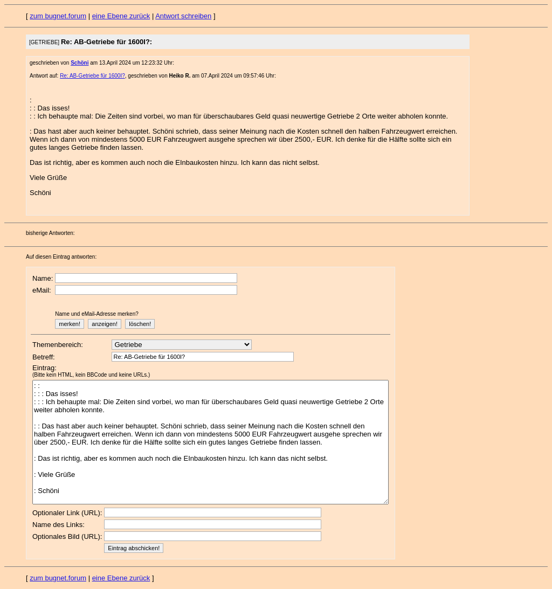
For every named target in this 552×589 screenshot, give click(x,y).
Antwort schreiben (183, 16)
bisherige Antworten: (50, 233)
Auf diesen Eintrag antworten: (61, 257)
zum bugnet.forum (58, 16)
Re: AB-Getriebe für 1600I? (92, 76)
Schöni (79, 63)
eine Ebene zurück (121, 16)
